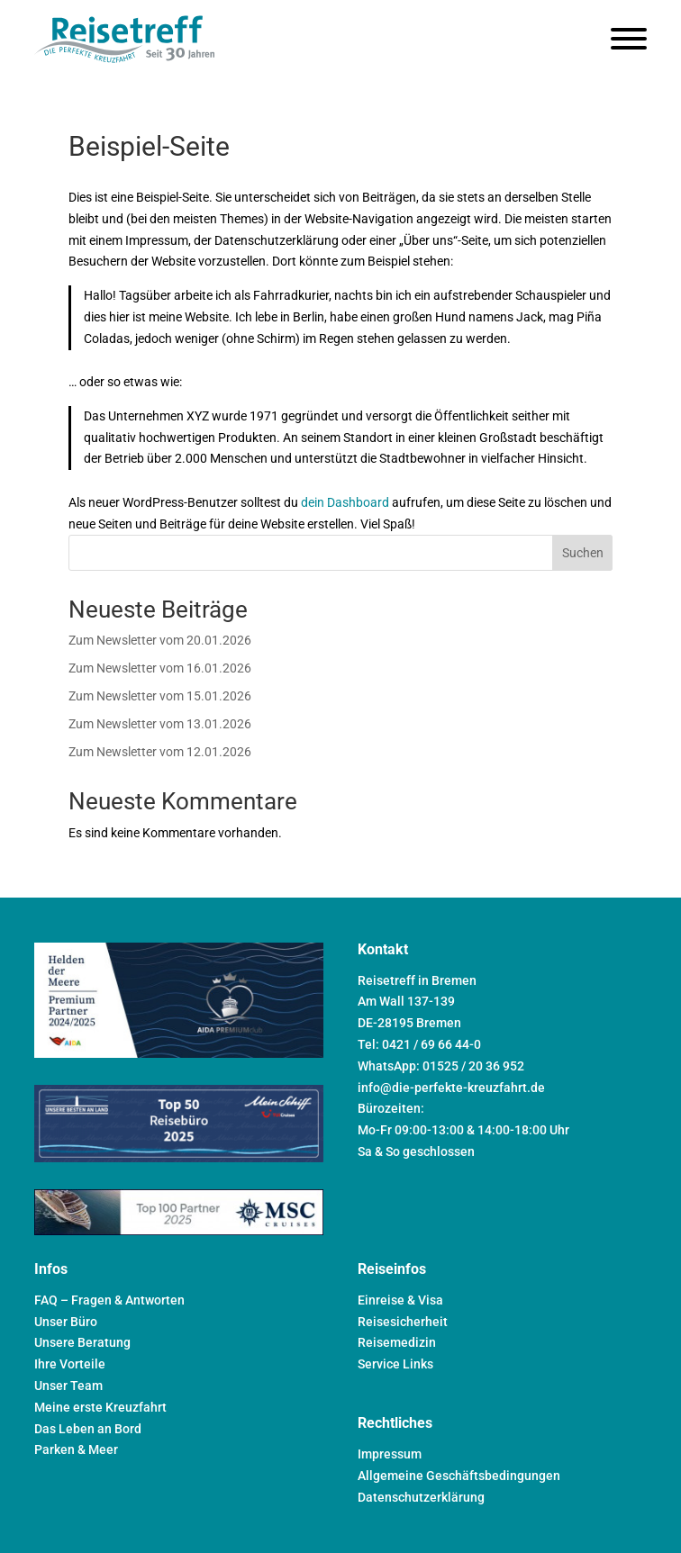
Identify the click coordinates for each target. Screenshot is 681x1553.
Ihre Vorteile (69, 1364)
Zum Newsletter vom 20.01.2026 (159, 640)
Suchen (583, 553)
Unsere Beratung (82, 1342)
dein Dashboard (345, 502)
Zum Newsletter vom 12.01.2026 (159, 752)
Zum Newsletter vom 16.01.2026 (159, 668)
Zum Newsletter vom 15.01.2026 (159, 696)
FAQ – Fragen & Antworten (109, 1300)
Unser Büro (65, 1321)
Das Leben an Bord (87, 1429)
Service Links (395, 1364)
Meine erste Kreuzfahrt (100, 1407)
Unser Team (68, 1385)
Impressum (390, 1454)
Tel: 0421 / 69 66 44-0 (419, 1044)
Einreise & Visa (400, 1300)
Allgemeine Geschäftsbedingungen (459, 1475)
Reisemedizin (397, 1342)
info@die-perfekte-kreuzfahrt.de (451, 1087)
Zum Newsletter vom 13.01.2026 (159, 724)
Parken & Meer (76, 1449)
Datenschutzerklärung (421, 1497)
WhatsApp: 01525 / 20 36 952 (441, 1066)
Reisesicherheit (403, 1321)
